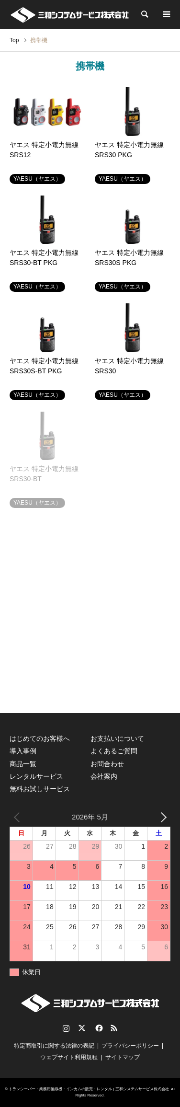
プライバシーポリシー (130, 1045)
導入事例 (23, 751)
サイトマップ (122, 1057)
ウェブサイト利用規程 (69, 1057)
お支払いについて (117, 738)
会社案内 (103, 776)
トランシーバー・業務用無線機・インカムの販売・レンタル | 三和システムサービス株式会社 (89, 1089)
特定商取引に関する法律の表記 (54, 1045)
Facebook (98, 1028)
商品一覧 (23, 764)
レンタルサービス (36, 776)
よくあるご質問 (113, 751)
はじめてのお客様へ (40, 738)
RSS (114, 1028)
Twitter (82, 1028)
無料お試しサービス (40, 789)
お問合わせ (107, 764)
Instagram (66, 1028)
